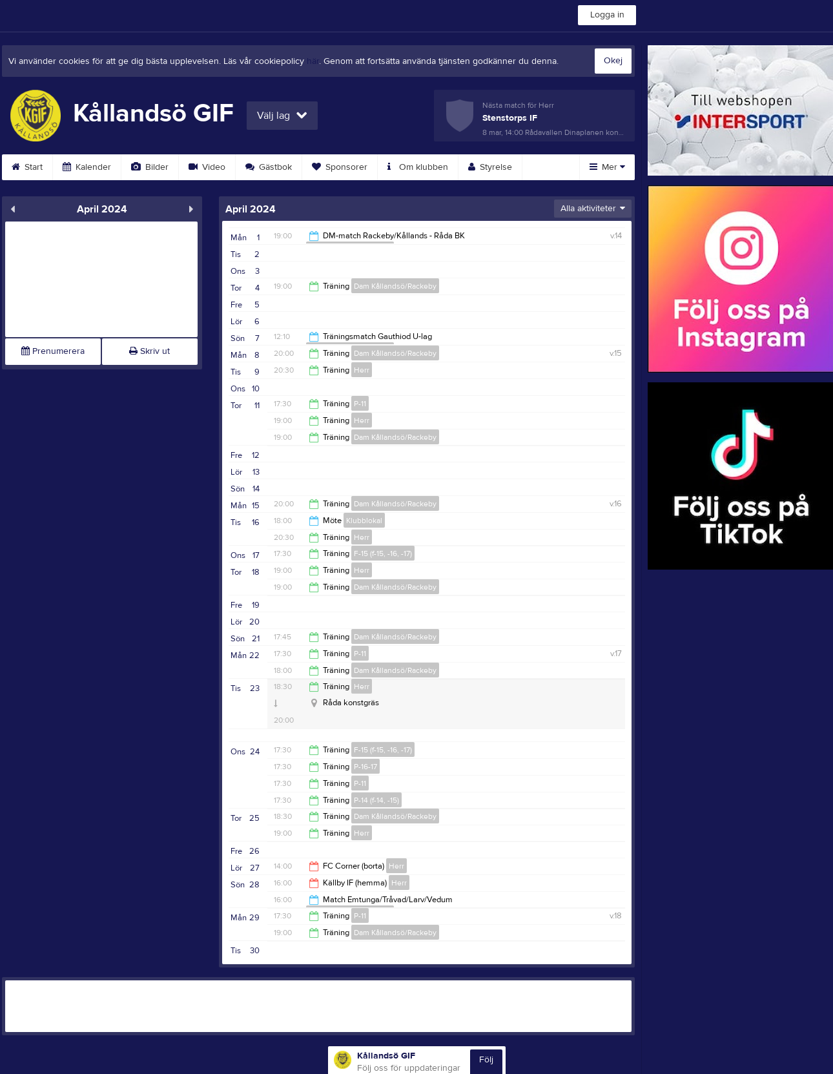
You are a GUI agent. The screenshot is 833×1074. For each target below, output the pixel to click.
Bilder (150, 167)
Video (207, 167)
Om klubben (417, 167)
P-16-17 (365, 766)
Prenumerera (53, 351)
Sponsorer (339, 167)
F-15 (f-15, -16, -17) (383, 553)
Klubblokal (364, 520)
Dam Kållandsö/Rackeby (395, 286)
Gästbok (268, 167)
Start (27, 167)
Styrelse (490, 167)
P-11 (360, 403)
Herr (361, 370)
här (313, 61)
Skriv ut (149, 351)
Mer (607, 167)
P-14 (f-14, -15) (376, 800)
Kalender (87, 167)
